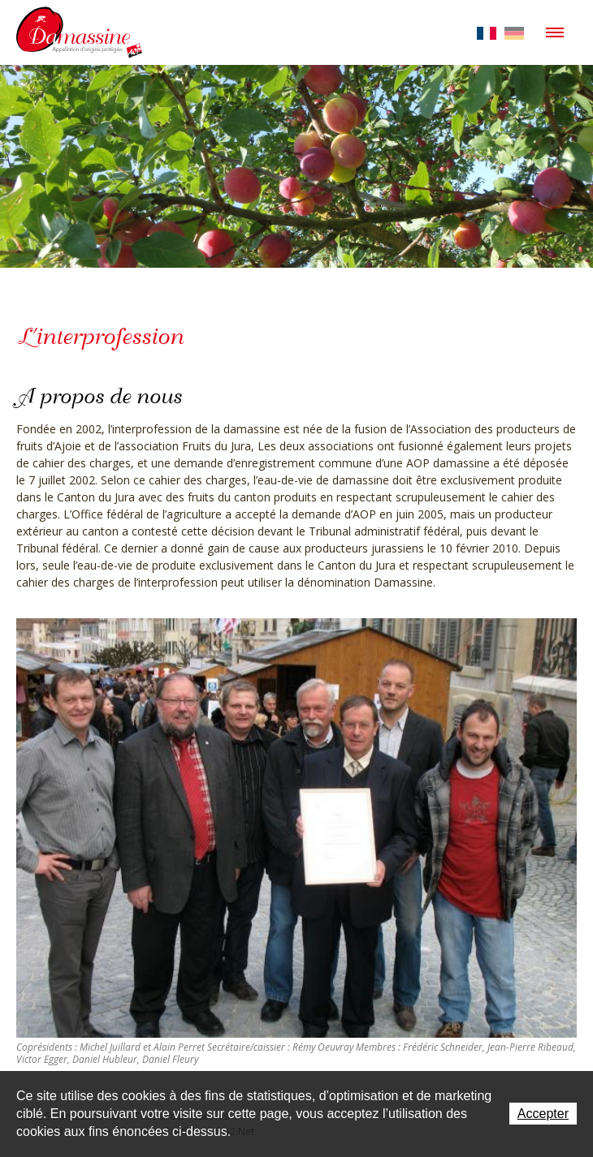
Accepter (543, 1113)
